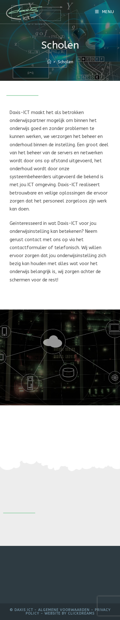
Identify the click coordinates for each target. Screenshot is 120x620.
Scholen (65, 61)
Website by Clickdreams (69, 613)
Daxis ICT (23, 610)
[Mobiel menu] (104, 11)
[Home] (49, 61)
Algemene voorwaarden (64, 610)
